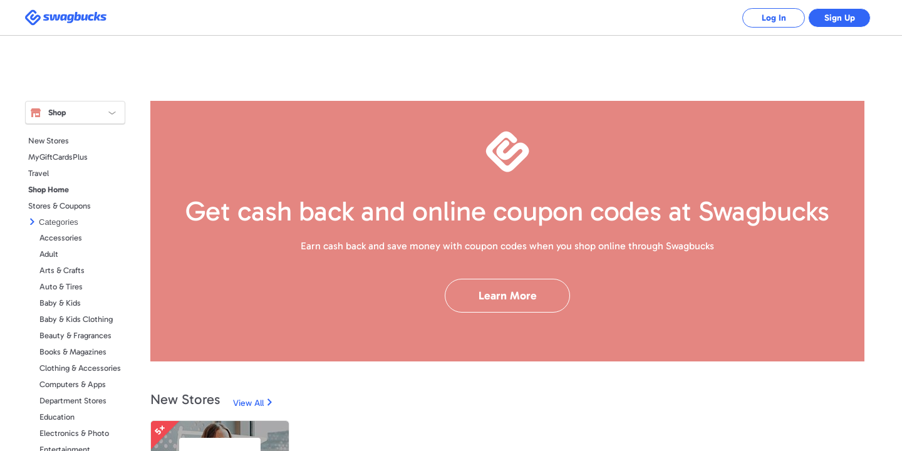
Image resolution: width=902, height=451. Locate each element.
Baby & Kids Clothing (76, 319)
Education (57, 417)
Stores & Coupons (59, 205)
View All (248, 403)
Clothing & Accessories (80, 368)
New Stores (48, 140)
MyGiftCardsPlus (58, 157)
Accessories (60, 237)
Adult (48, 254)
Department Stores (72, 400)
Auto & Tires (61, 286)
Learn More (508, 296)
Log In (774, 18)
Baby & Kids (60, 303)
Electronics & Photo (74, 433)
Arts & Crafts (62, 270)
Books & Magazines (72, 351)
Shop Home (48, 189)
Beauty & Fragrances (75, 335)
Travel (38, 173)
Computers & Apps (72, 384)
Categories (58, 222)
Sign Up (839, 18)
